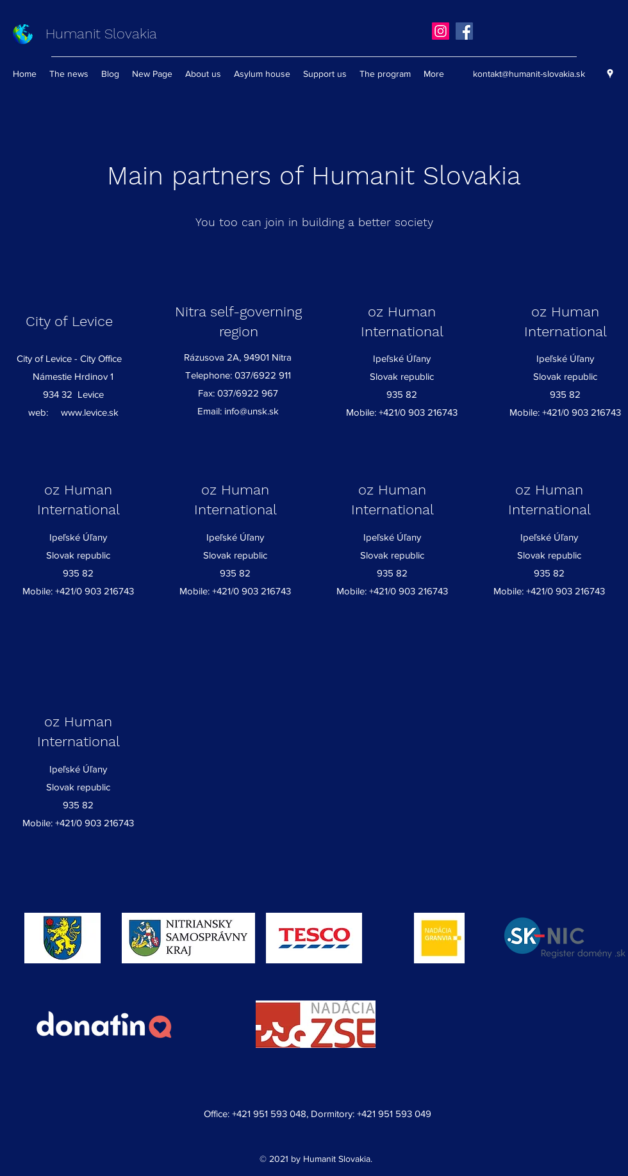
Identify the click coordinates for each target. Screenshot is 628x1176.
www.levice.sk (90, 412)
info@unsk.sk (251, 410)
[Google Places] (610, 73)
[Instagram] (440, 31)
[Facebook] (464, 31)
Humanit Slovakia (101, 34)
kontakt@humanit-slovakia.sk (529, 74)
